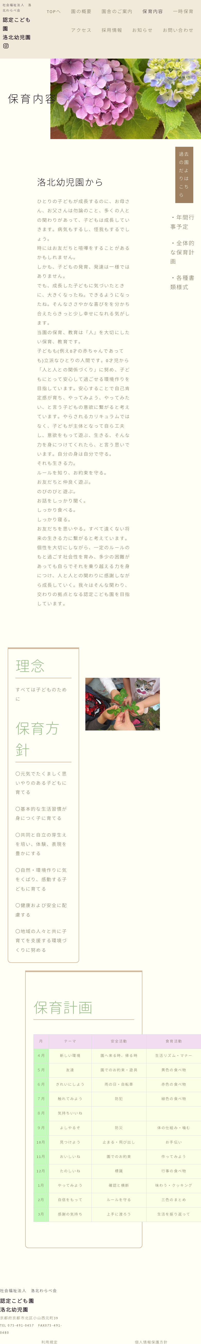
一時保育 (183, 12)
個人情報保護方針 (151, 1333)
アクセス (81, 30)
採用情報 (112, 30)
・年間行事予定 (182, 222)
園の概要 (81, 12)
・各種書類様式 (182, 282)
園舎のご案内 (117, 12)
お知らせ (142, 30)
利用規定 (49, 1333)
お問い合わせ (178, 30)
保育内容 (152, 12)
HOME (170, 110)
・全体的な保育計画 (182, 253)
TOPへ (54, 12)
